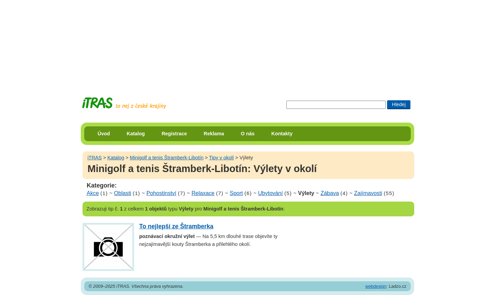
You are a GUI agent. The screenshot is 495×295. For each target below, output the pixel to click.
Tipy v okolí (221, 157)
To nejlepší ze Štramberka (176, 226)
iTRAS (94, 157)
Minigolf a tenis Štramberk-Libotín (167, 157)
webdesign (375, 286)
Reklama (214, 133)
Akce (93, 193)
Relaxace (202, 193)
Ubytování (270, 193)
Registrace (174, 133)
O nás (248, 133)
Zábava (329, 193)
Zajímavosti (368, 193)
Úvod (104, 133)
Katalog (136, 133)
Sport (236, 193)
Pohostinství (161, 193)
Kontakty (282, 133)
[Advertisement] (247, 43)
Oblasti (122, 193)
